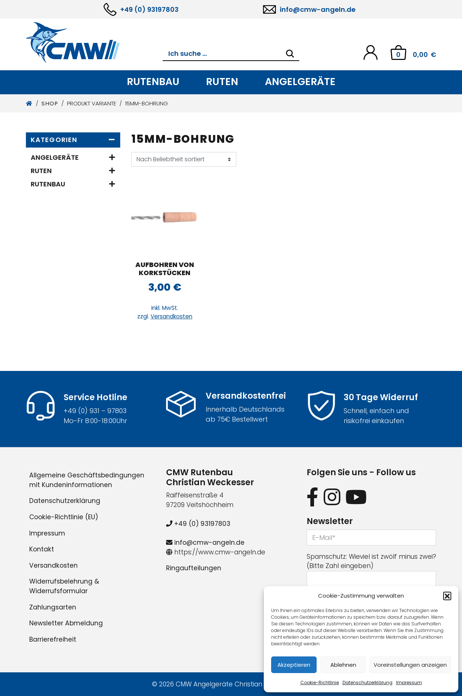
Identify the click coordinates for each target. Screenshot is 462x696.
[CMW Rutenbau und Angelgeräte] (94, 42)
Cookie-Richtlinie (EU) (63, 517)
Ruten (222, 81)
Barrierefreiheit (52, 639)
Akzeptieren (293, 665)
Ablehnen (343, 665)
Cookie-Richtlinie (319, 682)
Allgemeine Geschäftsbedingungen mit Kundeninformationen (86, 480)
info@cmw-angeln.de (317, 9)
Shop (49, 103)
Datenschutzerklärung (367, 682)
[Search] (290, 53)
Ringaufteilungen (193, 568)
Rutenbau (153, 81)
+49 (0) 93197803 (149, 9)
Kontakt (41, 549)
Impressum (409, 682)
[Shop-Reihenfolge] (183, 159)
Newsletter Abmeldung (66, 623)
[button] (447, 595)
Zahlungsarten (52, 607)
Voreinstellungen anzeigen (410, 665)
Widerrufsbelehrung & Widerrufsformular (64, 586)
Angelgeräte (300, 81)
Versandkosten (171, 316)
